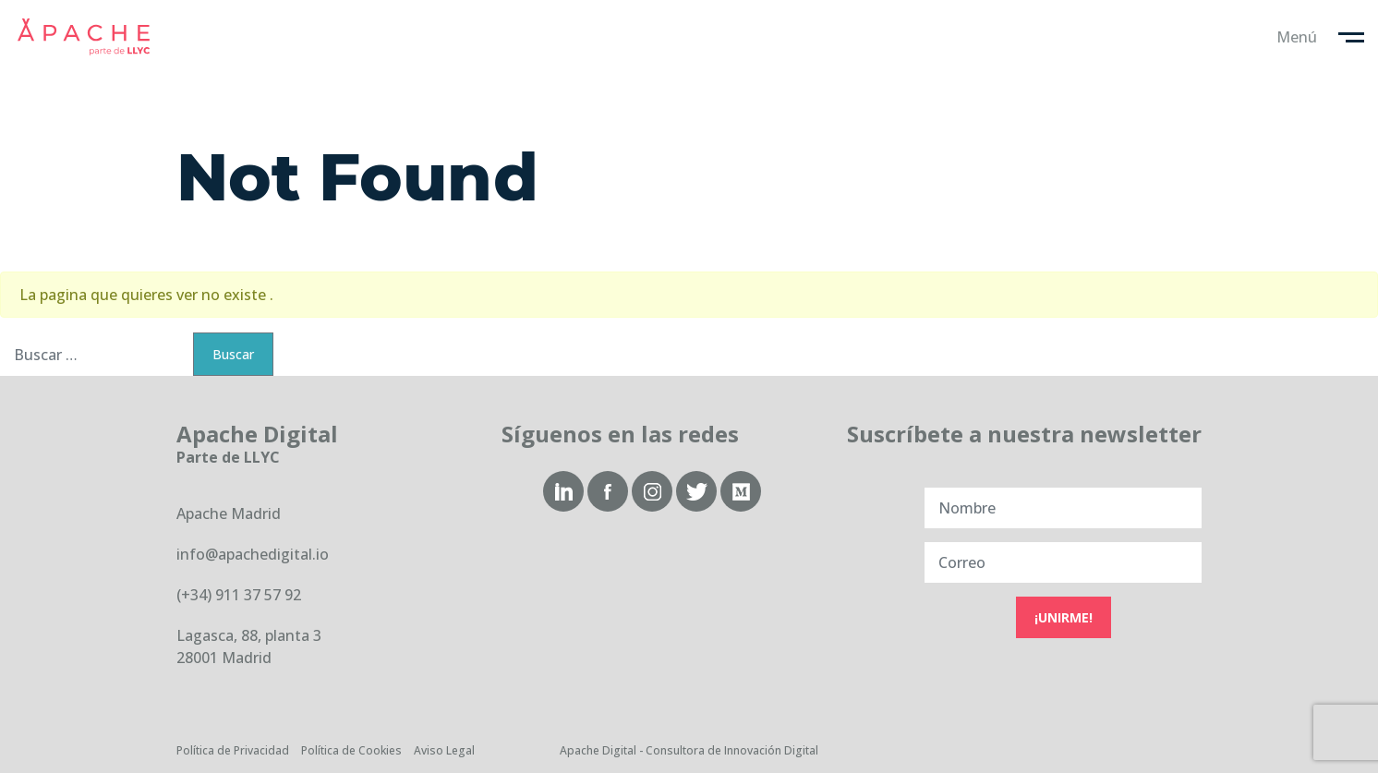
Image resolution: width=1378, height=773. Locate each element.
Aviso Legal (444, 750)
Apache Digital (83, 36)
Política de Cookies (351, 750)
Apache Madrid (228, 513)
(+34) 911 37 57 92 (238, 595)
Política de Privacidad (232, 750)
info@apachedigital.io (252, 554)
